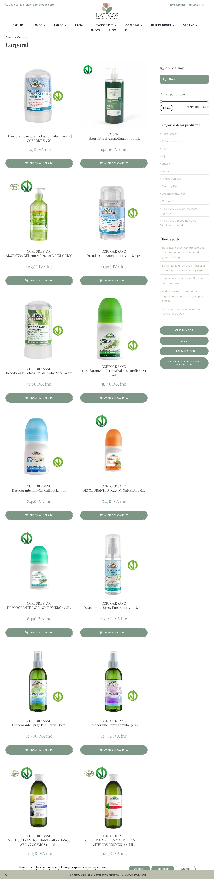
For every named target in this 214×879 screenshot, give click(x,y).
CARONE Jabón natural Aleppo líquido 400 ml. (114, 136)
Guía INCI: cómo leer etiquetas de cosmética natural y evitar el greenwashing (183, 252)
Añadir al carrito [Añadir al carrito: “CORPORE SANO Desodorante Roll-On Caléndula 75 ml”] (39, 515)
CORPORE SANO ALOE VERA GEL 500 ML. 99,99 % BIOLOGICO (39, 253)
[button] (126, 30)
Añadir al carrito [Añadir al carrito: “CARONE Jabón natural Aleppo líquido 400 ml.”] (114, 163)
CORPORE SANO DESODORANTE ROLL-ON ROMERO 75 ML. (39, 605)
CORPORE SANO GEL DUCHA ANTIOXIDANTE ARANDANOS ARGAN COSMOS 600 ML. (39, 840)
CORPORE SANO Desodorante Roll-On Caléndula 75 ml (39, 488)
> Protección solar (171, 178)
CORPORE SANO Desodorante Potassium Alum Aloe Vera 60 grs (39, 371)
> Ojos (164, 156)
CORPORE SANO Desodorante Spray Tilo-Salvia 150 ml (39, 723)
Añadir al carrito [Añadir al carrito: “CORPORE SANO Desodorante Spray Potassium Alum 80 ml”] (114, 632)
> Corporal (166, 201)
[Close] (6, 875)
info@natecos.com (40, 5)
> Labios (165, 164)
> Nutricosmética (171, 141)
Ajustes (185, 869)
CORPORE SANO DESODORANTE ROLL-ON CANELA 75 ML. (114, 488)
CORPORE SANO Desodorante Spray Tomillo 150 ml (114, 723)
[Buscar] (164, 79)
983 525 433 (14, 5)
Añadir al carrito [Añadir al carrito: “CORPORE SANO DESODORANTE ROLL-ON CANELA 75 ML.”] (114, 515)
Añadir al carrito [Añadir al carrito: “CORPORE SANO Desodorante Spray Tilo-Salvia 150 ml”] (39, 750)
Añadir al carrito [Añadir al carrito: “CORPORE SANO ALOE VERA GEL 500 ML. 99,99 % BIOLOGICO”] (39, 280)
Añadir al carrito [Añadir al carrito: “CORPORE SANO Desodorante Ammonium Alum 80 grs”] (114, 280)
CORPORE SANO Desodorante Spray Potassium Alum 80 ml (114, 605)
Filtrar (166, 108)
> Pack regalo (168, 134)
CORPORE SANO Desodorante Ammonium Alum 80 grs (114, 253)
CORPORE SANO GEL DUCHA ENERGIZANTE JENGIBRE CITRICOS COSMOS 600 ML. (113, 840)
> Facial (164, 171)
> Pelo (163, 149)
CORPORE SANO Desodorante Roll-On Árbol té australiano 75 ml (114, 371)
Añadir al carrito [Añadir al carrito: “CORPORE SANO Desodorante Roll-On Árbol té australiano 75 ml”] (114, 398)
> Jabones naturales (172, 194)
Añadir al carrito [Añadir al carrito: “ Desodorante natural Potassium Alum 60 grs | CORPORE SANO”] (39, 163)
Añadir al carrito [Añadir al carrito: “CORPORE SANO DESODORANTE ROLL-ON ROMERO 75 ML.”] (39, 632)
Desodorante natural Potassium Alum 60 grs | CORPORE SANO (39, 138)
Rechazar (163, 869)
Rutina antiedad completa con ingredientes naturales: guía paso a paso (183, 296)
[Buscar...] (184, 79)
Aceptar (139, 869)
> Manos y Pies (169, 186)
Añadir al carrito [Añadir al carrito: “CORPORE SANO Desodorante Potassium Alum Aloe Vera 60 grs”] (39, 398)
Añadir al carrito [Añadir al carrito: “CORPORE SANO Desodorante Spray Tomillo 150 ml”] (114, 750)
